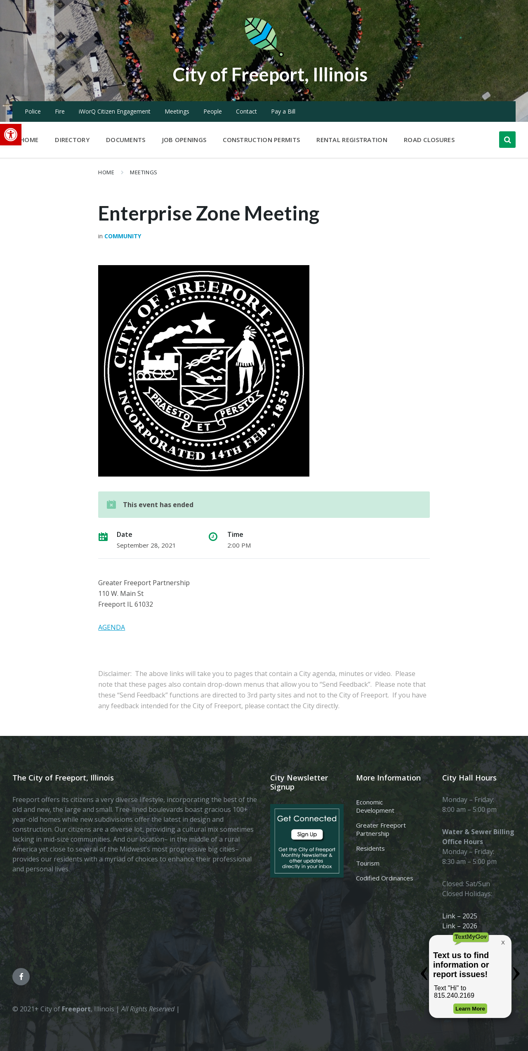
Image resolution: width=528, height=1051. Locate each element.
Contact (246, 111)
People (212, 111)
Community (122, 236)
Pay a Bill (283, 111)
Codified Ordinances (384, 878)
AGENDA (111, 627)
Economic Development (375, 806)
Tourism (368, 863)
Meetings (177, 111)
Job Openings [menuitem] (184, 139)
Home (106, 172)
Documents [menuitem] (126, 139)
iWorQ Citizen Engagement (115, 111)
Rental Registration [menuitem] (351, 139)
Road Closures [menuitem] (429, 139)
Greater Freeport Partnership (381, 829)
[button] (10, 134)
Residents (370, 848)
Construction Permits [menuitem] (261, 139)
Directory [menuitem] (72, 139)
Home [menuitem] (29, 139)
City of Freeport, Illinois (270, 73)
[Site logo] (264, 55)
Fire (60, 111)
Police (33, 111)
